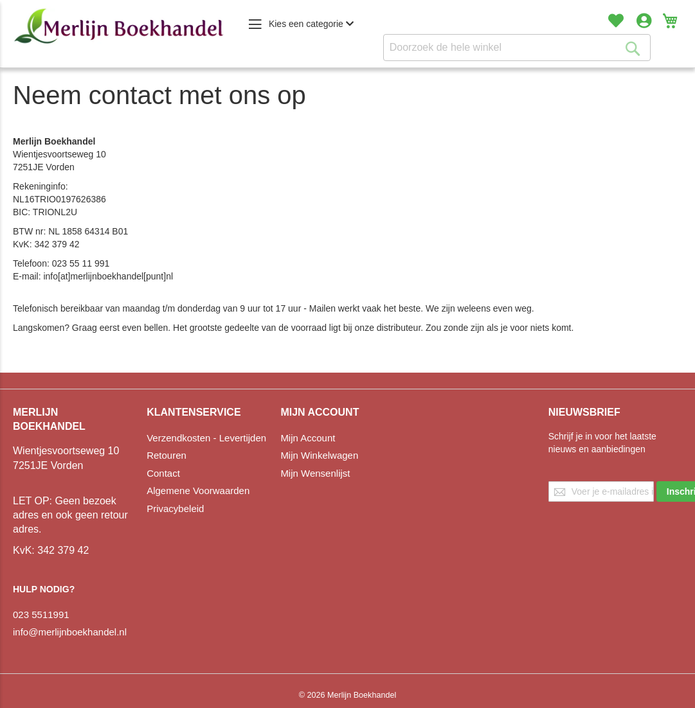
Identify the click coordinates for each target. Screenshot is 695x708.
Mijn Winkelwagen (319, 455)
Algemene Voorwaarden (198, 490)
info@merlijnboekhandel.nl (70, 631)
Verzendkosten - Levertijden (206, 437)
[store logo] (119, 26)
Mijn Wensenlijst (315, 473)
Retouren (166, 455)
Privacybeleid (175, 508)
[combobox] (517, 47)
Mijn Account (307, 437)
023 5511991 (41, 614)
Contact (163, 473)
